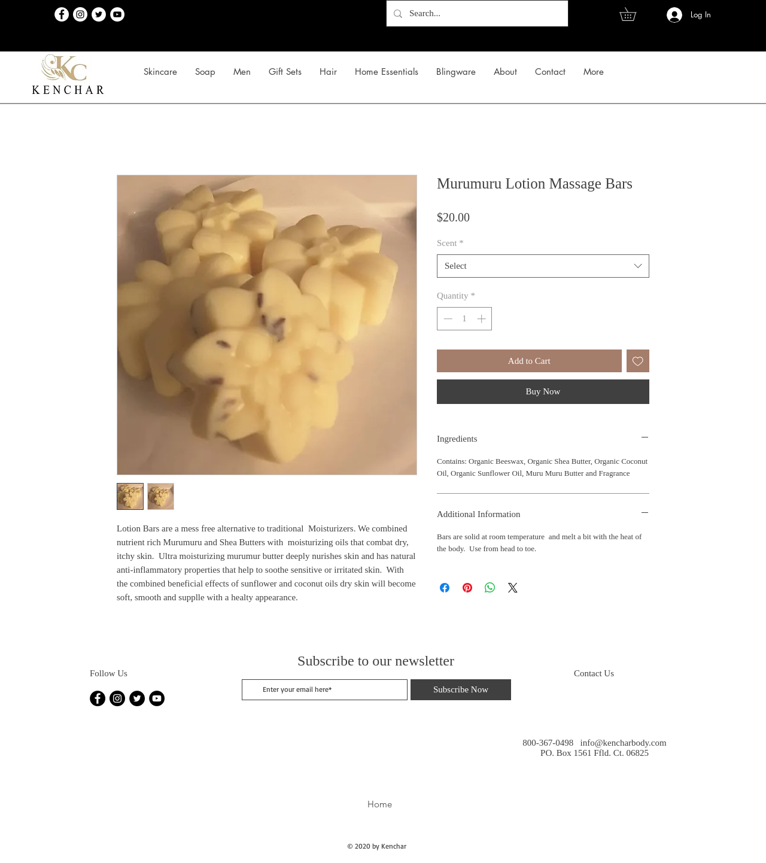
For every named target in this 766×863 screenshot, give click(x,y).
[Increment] (483, 319)
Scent (450, 243)
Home (379, 804)
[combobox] (543, 266)
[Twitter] (99, 14)
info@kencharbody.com (623, 742)
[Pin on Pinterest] (467, 588)
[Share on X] (513, 588)
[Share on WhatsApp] (490, 588)
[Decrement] (447, 319)
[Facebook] (61, 14)
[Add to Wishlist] (638, 361)
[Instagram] (80, 14)
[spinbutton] (465, 319)
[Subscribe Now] (461, 689)
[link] (634, 14)
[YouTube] (117, 14)
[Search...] (476, 13)
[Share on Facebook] (444, 588)
